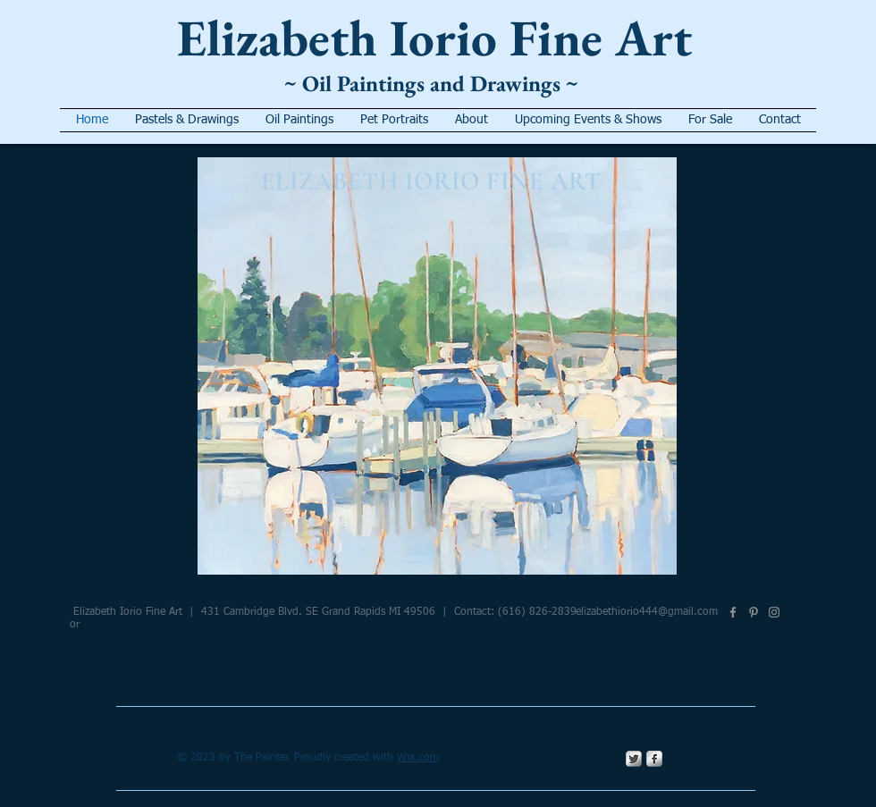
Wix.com (418, 757)
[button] (437, 366)
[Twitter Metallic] (634, 759)
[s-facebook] (654, 759)
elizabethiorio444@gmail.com (647, 612)
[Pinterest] (753, 612)
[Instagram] (774, 612)
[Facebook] (733, 612)
